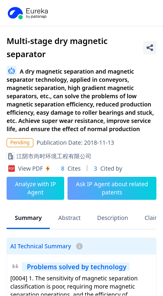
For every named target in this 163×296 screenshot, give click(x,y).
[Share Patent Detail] (149, 47)
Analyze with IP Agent (35, 188)
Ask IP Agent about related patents (112, 188)
